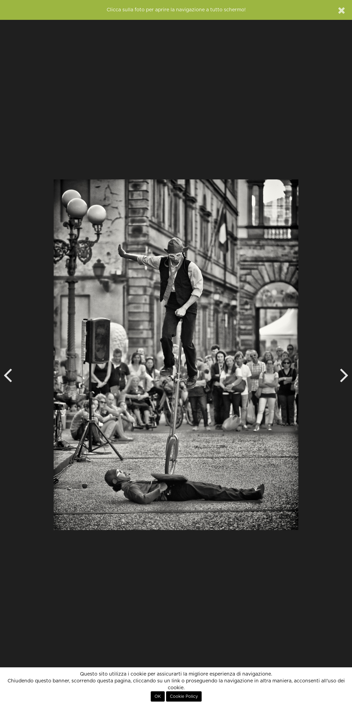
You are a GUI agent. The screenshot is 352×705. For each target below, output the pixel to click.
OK (157, 696)
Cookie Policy (184, 696)
